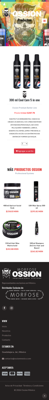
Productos (6, 335)
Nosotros (6, 331)
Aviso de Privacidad (13, 385)
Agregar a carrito (24, 151)
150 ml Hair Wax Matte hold (12, 244)
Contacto (6, 340)
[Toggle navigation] (44, 20)
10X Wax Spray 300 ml (36, 206)
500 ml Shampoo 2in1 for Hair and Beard (37, 245)
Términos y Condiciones (33, 385)
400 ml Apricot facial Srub (12, 206)
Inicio (4, 326)
